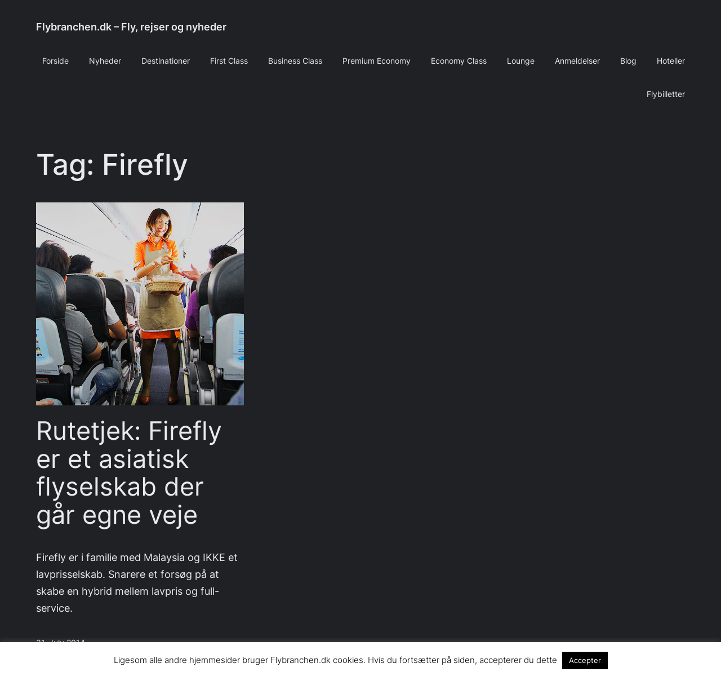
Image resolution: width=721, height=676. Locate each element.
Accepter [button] (585, 660)
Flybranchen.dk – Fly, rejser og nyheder (131, 27)
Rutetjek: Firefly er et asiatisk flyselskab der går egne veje (129, 473)
